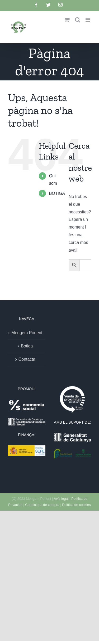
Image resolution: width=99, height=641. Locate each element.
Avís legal (61, 499)
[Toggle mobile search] (77, 20)
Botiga (27, 346)
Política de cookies (76, 505)
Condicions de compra (42, 505)
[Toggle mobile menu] (88, 20)
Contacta (26, 359)
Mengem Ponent (26, 332)
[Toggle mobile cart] (67, 20)
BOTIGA (57, 193)
